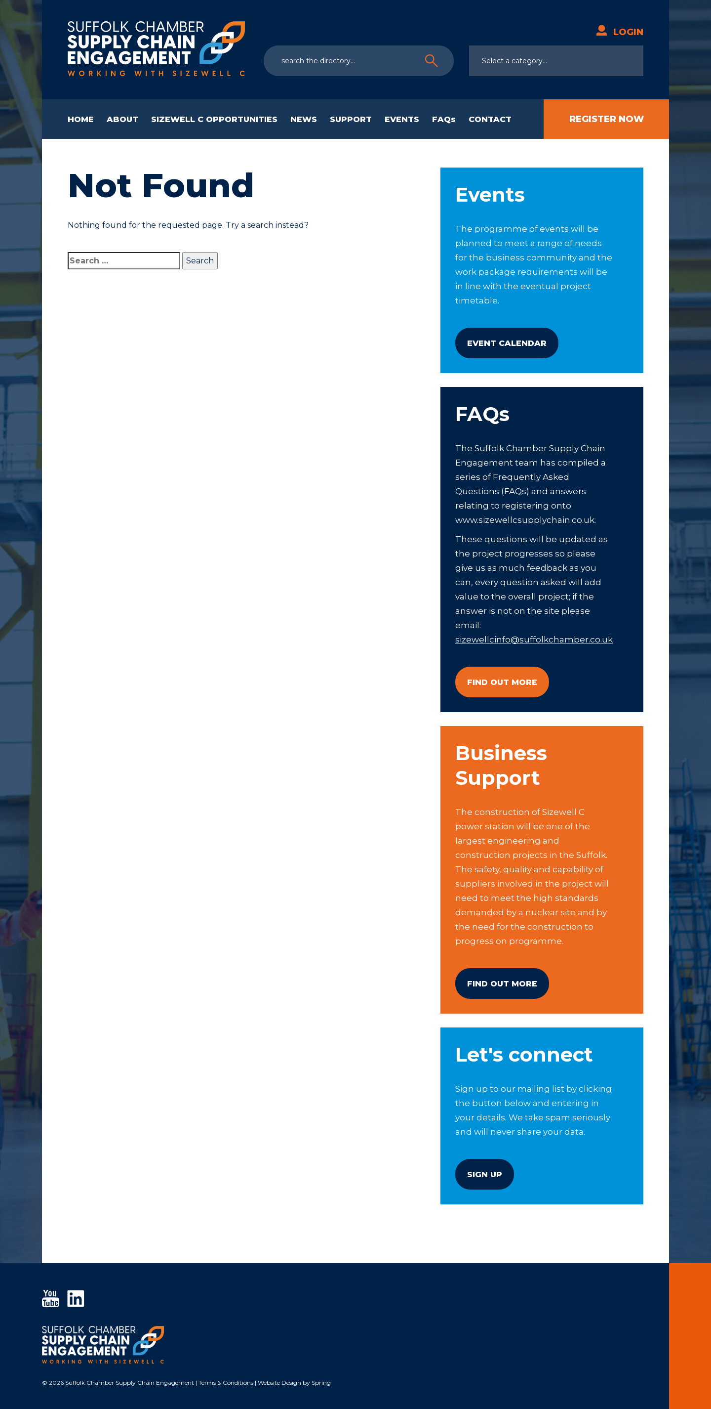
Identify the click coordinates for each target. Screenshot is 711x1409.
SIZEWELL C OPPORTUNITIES (214, 119)
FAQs (444, 119)
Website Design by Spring (294, 1382)
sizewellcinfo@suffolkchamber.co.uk (534, 639)
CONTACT (490, 119)
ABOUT (122, 119)
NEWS (303, 119)
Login (619, 32)
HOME (81, 119)
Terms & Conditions (225, 1382)
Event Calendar (507, 343)
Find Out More (502, 682)
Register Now (606, 119)
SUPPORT (351, 119)
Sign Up (484, 1174)
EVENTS (402, 119)
